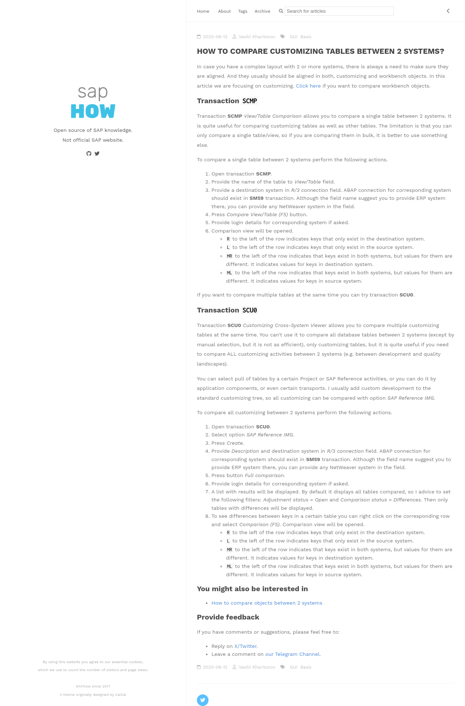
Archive (262, 11)
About (224, 11)
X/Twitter (245, 646)
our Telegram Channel (292, 654)
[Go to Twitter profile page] (97, 154)
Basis (305, 36)
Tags (242, 11)
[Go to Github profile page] (89, 154)
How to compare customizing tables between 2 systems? (320, 51)
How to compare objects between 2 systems (266, 603)
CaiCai (120, 695)
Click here (308, 86)
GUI (293, 36)
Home (203, 11)
